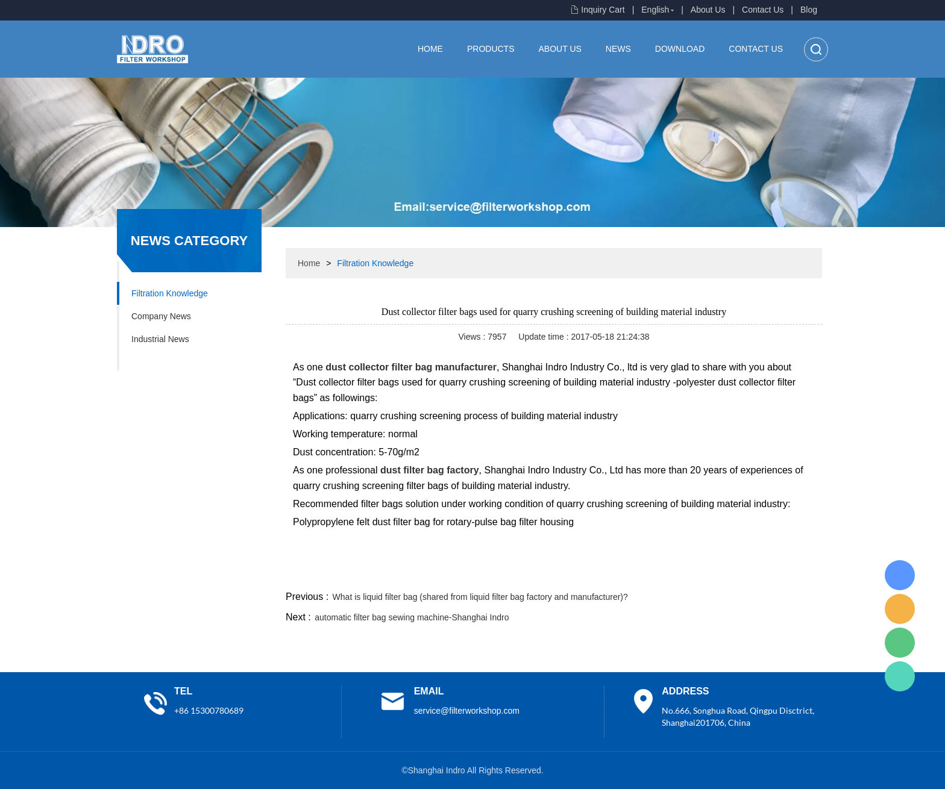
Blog (808, 9)
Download (680, 49)
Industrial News (160, 339)
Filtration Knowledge (169, 293)
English (655, 9)
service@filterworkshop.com (467, 711)
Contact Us (762, 9)
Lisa (900, 575)
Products (491, 49)
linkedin (801, 574)
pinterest (736, 574)
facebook (606, 574)
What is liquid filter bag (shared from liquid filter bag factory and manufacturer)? (480, 597)
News (618, 49)
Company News (161, 316)
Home (430, 49)
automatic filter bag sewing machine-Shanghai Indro (412, 617)
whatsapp (703, 574)
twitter (671, 574)
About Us (708, 9)
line (639, 574)
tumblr (768, 574)
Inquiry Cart (602, 9)
